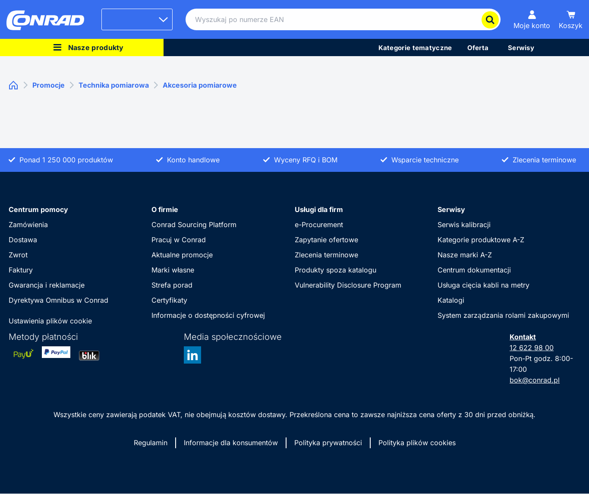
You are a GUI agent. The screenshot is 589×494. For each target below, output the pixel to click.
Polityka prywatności (328, 442)
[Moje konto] (531, 19)
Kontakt (523, 336)
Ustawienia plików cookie (50, 321)
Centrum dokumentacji (474, 270)
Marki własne (172, 270)
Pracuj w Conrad (178, 239)
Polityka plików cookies (417, 442)
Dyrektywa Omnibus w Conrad (58, 300)
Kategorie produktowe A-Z (481, 239)
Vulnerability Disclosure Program (348, 285)
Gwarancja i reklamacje (47, 285)
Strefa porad (171, 285)
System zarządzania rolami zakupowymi (503, 315)
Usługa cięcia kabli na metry (483, 285)
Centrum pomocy (38, 209)
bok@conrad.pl (535, 380)
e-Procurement (319, 224)
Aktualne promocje (182, 254)
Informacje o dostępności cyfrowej (208, 315)
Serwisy (451, 209)
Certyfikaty (169, 300)
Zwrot (18, 254)
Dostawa (23, 239)
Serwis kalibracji (464, 224)
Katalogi (451, 300)
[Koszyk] (571, 19)
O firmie (164, 209)
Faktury (21, 270)
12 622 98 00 (532, 347)
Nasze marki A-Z (465, 254)
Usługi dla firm (319, 209)
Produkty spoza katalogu (335, 270)
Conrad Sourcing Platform (193, 224)
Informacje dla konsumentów (231, 442)
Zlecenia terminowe (326, 254)
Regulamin (150, 442)
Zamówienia (28, 224)
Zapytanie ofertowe (326, 239)
